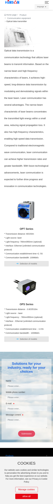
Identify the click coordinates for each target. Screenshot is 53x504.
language (40, 7)
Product (23, 15)
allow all (26, 496)
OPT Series (26, 228)
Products (9, 456)
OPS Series (26, 304)
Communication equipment (19, 18)
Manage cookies (26, 489)
